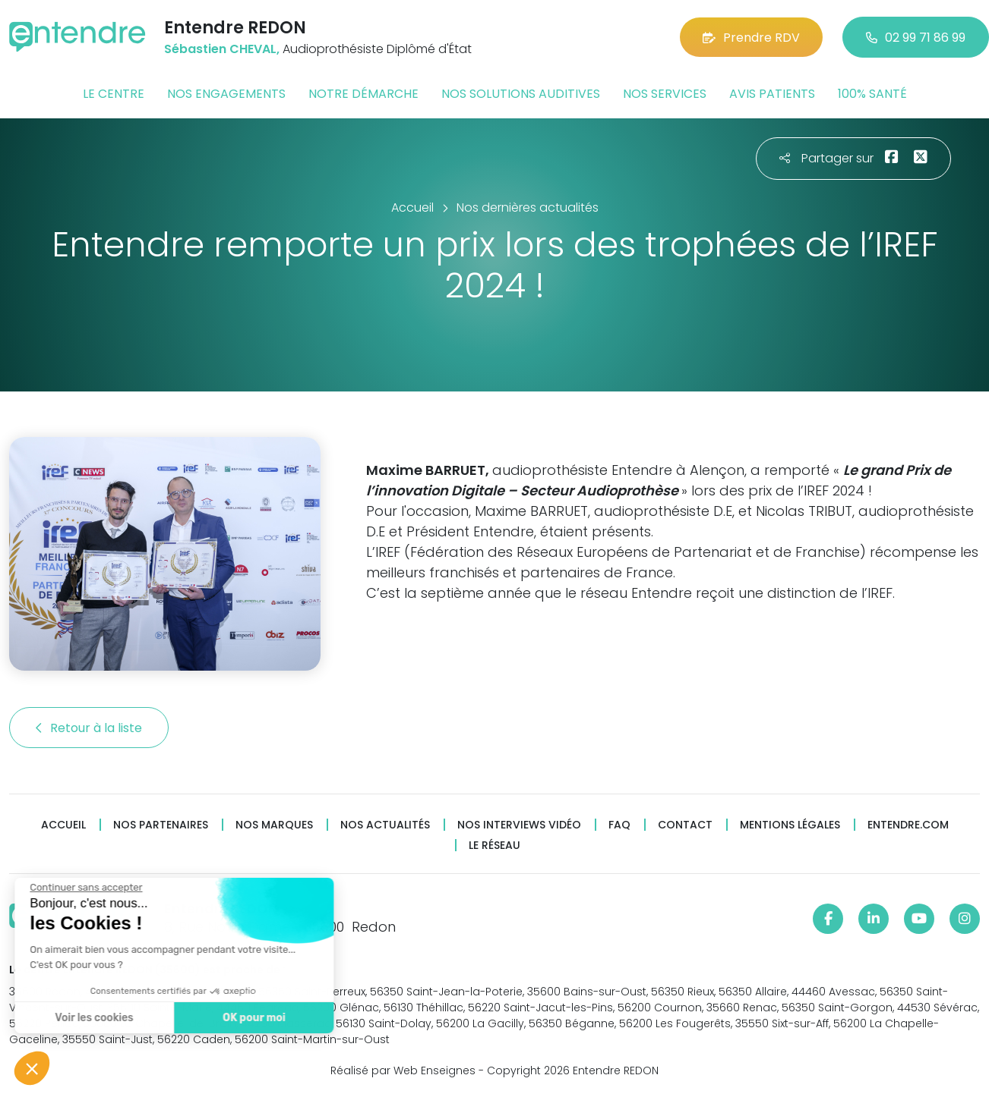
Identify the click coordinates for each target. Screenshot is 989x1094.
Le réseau (494, 845)
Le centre (113, 93)
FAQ (619, 825)
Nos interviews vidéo (519, 825)
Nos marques (274, 825)
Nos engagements (226, 93)
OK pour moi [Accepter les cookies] (199, 1017)
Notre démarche (363, 93)
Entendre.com (908, 825)
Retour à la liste (89, 728)
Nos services (664, 93)
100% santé (872, 93)
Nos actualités (385, 825)
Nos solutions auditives (520, 93)
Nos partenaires (160, 825)
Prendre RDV (751, 37)
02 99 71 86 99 (915, 37)
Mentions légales (790, 825)
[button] (32, 1068)
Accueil (63, 825)
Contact (685, 825)
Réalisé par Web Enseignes (403, 1070)
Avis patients (772, 93)
